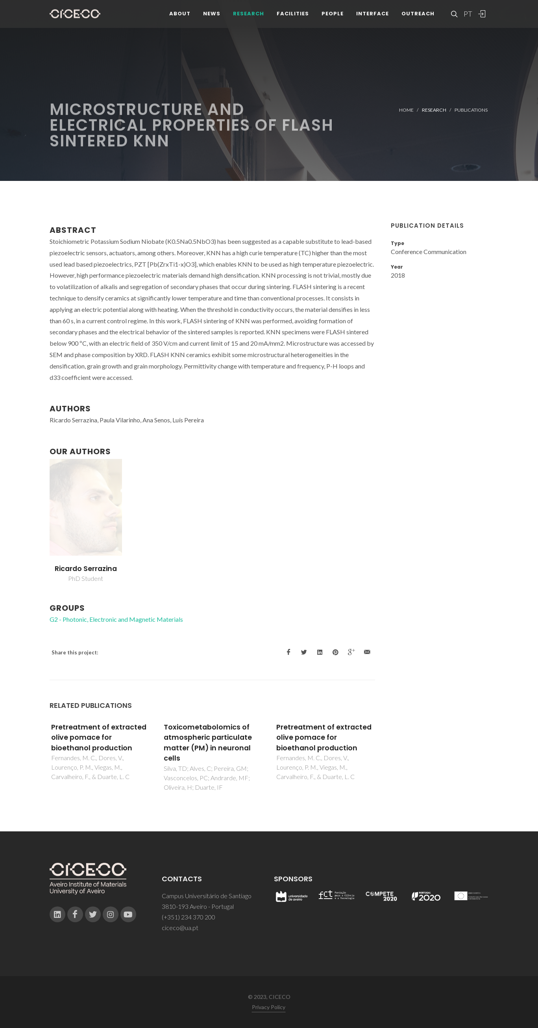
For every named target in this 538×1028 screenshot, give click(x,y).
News (211, 15)
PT (467, 16)
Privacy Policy (268, 1007)
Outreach (417, 15)
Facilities (293, 15)
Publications (471, 110)
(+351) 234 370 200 (188, 917)
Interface (372, 15)
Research (248, 15)
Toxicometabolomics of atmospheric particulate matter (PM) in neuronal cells (208, 742)
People (333, 15)
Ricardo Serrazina (86, 568)
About (179, 15)
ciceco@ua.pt (180, 927)
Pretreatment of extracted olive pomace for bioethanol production (98, 737)
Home (406, 110)
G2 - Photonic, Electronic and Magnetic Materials (116, 619)
